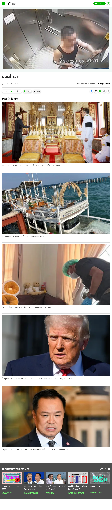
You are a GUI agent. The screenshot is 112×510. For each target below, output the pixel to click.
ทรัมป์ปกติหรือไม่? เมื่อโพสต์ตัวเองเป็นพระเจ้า (77, 488)
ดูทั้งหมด (105, 469)
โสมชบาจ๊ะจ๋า (7, 494)
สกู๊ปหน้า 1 (50, 494)
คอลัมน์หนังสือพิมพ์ (17, 469)
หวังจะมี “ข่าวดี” (95, 487)
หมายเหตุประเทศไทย (76, 494)
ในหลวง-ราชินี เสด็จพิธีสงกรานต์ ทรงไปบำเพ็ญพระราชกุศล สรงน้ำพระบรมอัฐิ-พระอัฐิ (32, 166)
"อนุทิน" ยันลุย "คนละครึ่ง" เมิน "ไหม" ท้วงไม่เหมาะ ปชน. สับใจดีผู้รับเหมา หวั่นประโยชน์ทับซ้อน (35, 450)
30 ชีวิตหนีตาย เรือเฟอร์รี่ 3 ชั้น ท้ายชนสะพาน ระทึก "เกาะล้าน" (24, 237)
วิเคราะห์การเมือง (31, 494)
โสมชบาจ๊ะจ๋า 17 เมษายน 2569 (10, 488)
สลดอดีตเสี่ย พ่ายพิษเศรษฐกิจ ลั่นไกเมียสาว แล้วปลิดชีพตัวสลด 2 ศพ (27, 308)
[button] (91, 91)
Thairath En (99, 3)
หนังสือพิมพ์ (82, 84)
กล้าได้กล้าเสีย (96, 494)
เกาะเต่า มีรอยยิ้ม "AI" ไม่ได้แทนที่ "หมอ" (56, 488)
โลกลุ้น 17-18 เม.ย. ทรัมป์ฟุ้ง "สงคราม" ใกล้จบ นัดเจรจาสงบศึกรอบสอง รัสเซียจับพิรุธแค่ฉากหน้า (37, 379)
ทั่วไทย (92, 84)
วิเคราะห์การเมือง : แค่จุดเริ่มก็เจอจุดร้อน (33, 488)
